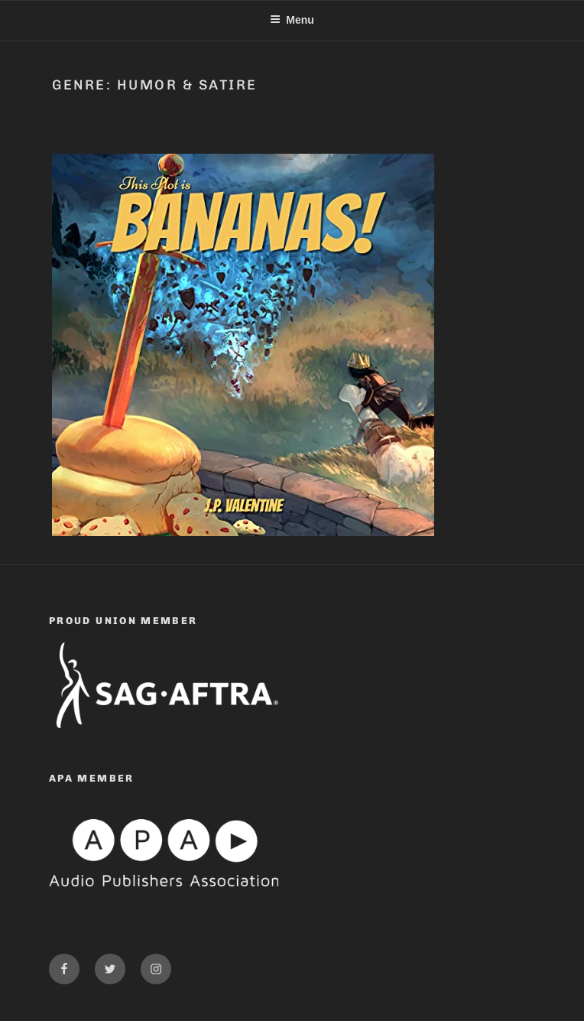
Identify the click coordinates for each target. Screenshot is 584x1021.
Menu (292, 20)
